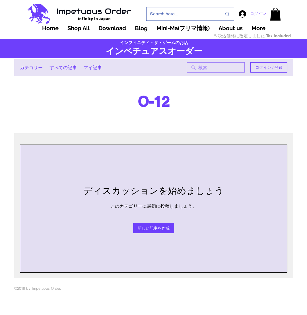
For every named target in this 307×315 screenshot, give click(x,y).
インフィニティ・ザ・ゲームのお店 (154, 42)
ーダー (189, 51)
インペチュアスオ (141, 51)
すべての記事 (63, 67)
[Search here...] (182, 13)
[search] (216, 67)
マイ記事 (93, 67)
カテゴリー (31, 67)
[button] (275, 14)
